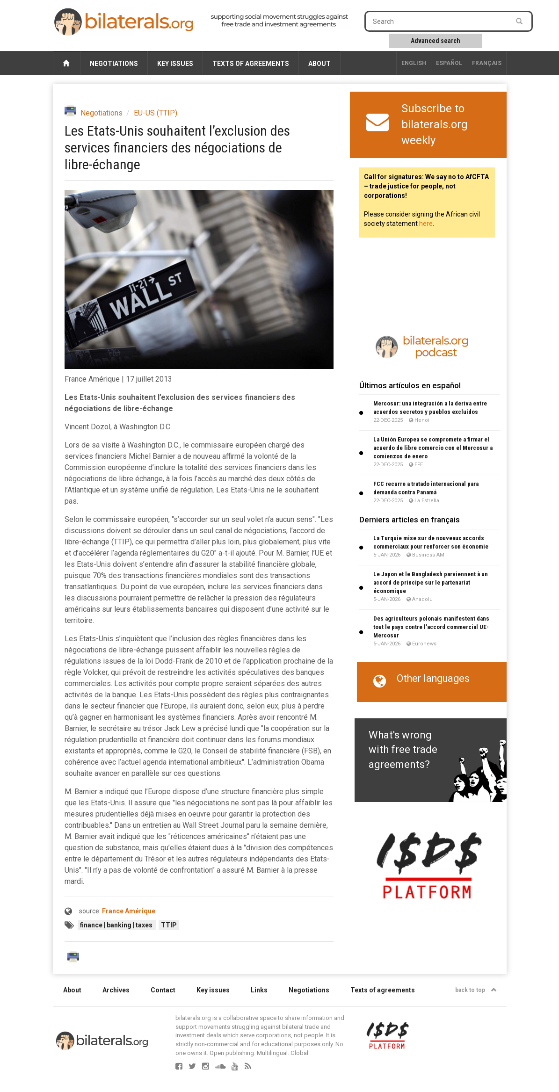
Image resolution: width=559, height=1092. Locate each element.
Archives (116, 990)
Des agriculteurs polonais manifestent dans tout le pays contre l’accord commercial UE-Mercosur (431, 627)
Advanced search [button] (435, 40)
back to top (476, 990)
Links (259, 990)
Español (449, 63)
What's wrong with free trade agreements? (403, 749)
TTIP (169, 925)
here (426, 223)
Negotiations (114, 63)
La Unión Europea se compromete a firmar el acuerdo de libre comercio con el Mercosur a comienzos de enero (433, 448)
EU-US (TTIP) (155, 112)
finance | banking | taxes (117, 925)
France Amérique (128, 911)
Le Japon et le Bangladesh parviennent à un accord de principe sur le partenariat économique (430, 582)
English (413, 63)
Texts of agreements (250, 63)
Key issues (175, 63)
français (486, 63)
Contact (163, 990)
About (319, 63)
